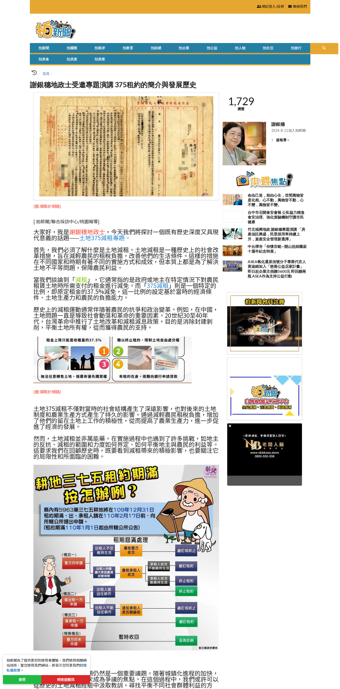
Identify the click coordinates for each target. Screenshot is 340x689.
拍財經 (113, 49)
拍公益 (149, 49)
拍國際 (57, 49)
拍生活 (186, 49)
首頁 (46, 64)
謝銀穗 (278, 114)
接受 (22, 679)
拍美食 (223, 49)
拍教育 (94, 49)
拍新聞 (39, 49)
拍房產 (241, 49)
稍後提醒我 (65, 679)
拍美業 (260, 49)
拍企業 (131, 49)
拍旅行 (205, 49)
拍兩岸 (76, 49)
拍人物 (168, 49)
